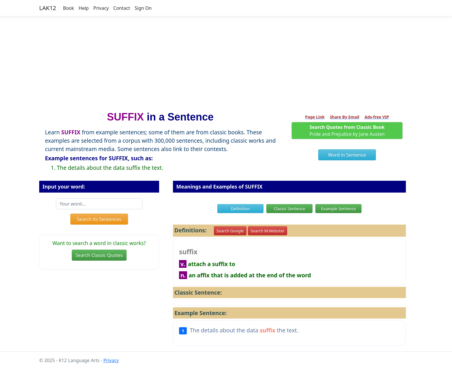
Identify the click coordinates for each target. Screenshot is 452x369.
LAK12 (47, 8)
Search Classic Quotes (99, 255)
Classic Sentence (289, 208)
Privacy (101, 8)
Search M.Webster (268, 231)
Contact (121, 8)
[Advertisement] (226, 61)
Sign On (143, 8)
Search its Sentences (99, 219)
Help (84, 8)
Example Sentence (338, 208)
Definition (240, 208)
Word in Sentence (347, 155)
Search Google (230, 231)
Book (68, 8)
